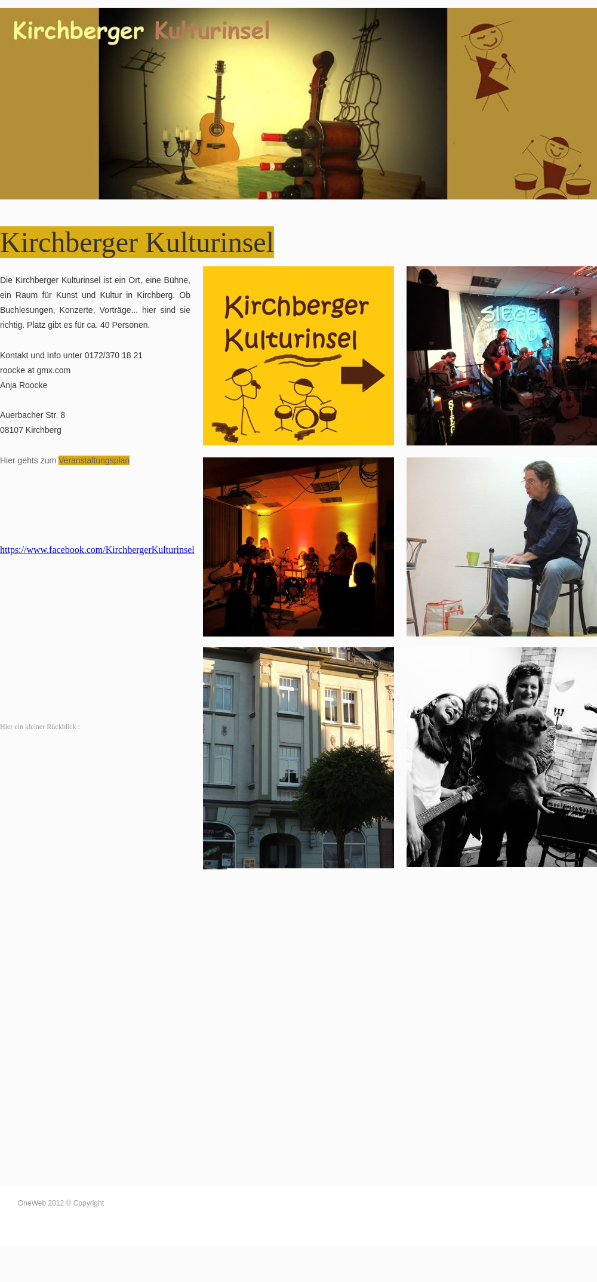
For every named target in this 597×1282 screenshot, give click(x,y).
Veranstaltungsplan (94, 460)
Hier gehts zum (29, 460)
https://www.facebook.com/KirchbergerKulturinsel (97, 550)
